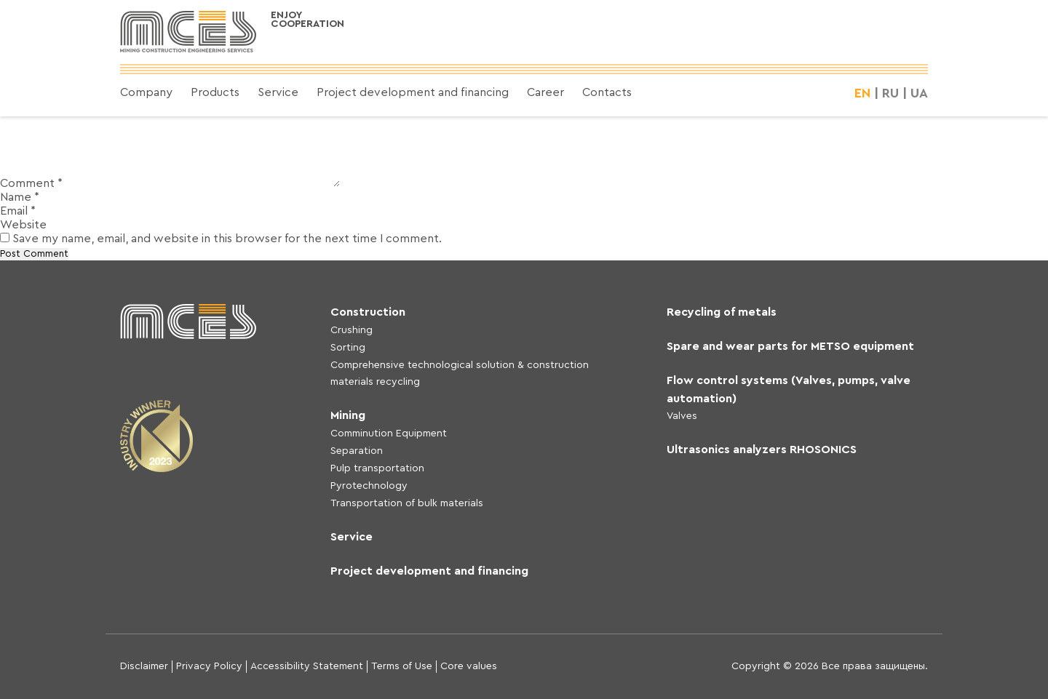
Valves (682, 416)
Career (545, 92)
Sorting (347, 348)
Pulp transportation (377, 468)
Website (23, 225)
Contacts (607, 92)
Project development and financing (413, 92)
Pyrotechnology (369, 486)
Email (18, 211)
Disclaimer (144, 666)
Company (146, 92)
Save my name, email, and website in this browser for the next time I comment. (227, 238)
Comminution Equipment (388, 433)
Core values (468, 666)
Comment (31, 183)
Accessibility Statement (306, 666)
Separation (356, 451)
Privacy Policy (209, 666)
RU (890, 93)
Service (278, 92)
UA (919, 93)
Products (215, 92)
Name (19, 197)
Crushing (351, 330)
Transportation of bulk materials (406, 503)
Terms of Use (401, 666)
